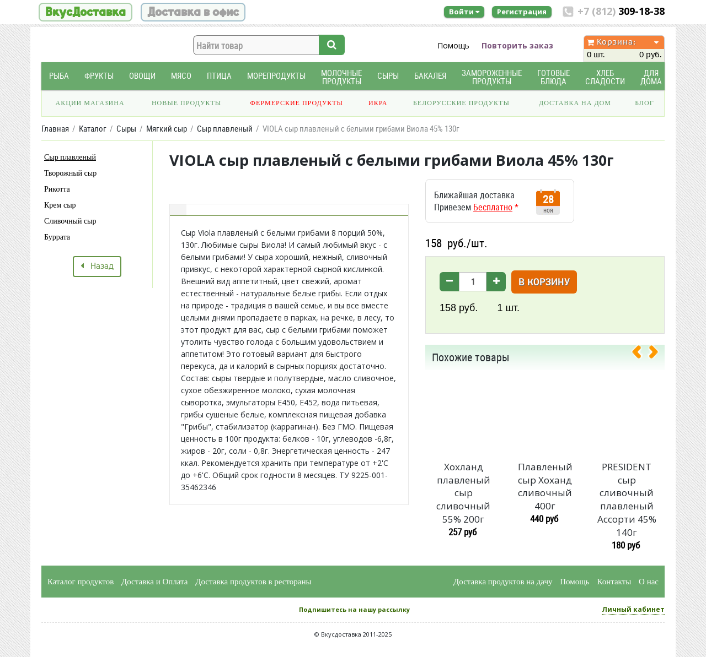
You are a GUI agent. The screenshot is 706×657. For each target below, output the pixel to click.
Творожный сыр (70, 173)
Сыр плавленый (70, 157)
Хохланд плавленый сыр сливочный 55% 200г (463, 492)
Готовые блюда (553, 77)
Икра (377, 103)
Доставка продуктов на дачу (502, 581)
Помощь (453, 45)
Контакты (614, 581)
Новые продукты (186, 103)
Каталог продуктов (80, 581)
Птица (219, 75)
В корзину (544, 282)
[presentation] (641, 354)
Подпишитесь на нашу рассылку (354, 609)
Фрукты (99, 75)
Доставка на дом (575, 103)
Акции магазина (90, 103)
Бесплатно (492, 207)
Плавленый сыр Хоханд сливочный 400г (545, 486)
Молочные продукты (341, 77)
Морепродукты (276, 75)
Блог (644, 103)
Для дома (651, 77)
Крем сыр (60, 205)
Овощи (142, 75)
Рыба (59, 75)
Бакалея (430, 75)
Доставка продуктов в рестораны (253, 581)
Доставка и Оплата (154, 581)
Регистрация (522, 12)
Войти (464, 12)
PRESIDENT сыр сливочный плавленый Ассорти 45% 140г (626, 499)
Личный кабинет (633, 609)
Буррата (57, 237)
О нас (649, 581)
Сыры (388, 75)
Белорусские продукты (461, 103)
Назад (97, 266)
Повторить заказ (517, 45)
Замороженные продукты (492, 77)
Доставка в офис (193, 12)
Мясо (181, 75)
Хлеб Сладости (605, 77)
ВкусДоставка (85, 12)
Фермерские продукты (297, 103)
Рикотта (57, 189)
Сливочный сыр (70, 221)
